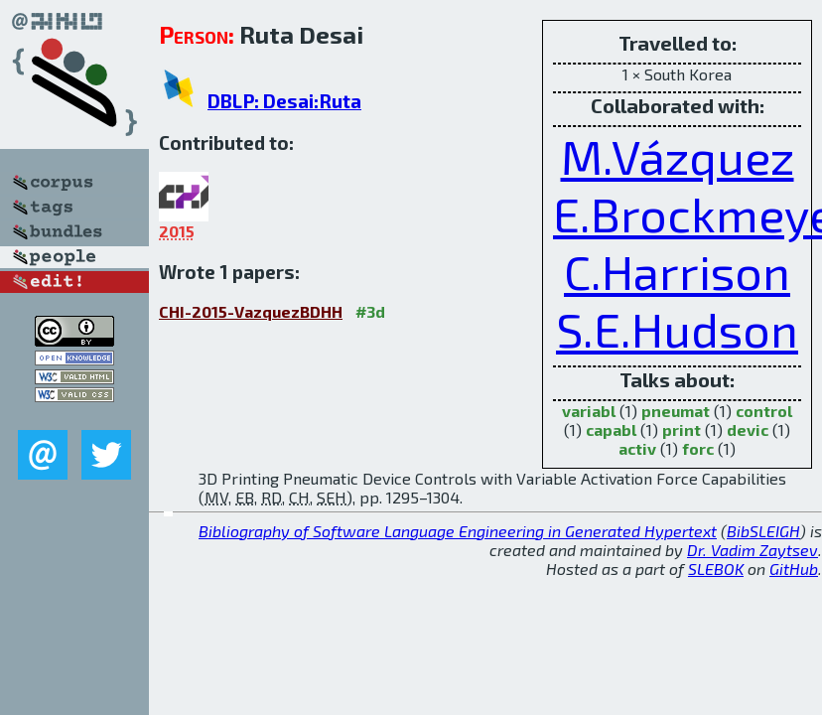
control (764, 410)
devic (747, 429)
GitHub (793, 568)
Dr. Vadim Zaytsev (752, 549)
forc (698, 448)
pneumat (675, 410)
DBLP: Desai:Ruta (284, 100)
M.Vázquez (677, 156)
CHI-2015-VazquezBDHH (250, 311)
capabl (611, 429)
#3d (370, 311)
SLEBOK (716, 568)
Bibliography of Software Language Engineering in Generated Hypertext (458, 530)
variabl (589, 410)
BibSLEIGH (763, 530)
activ (637, 448)
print (681, 429)
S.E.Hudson (677, 329)
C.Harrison (677, 271)
